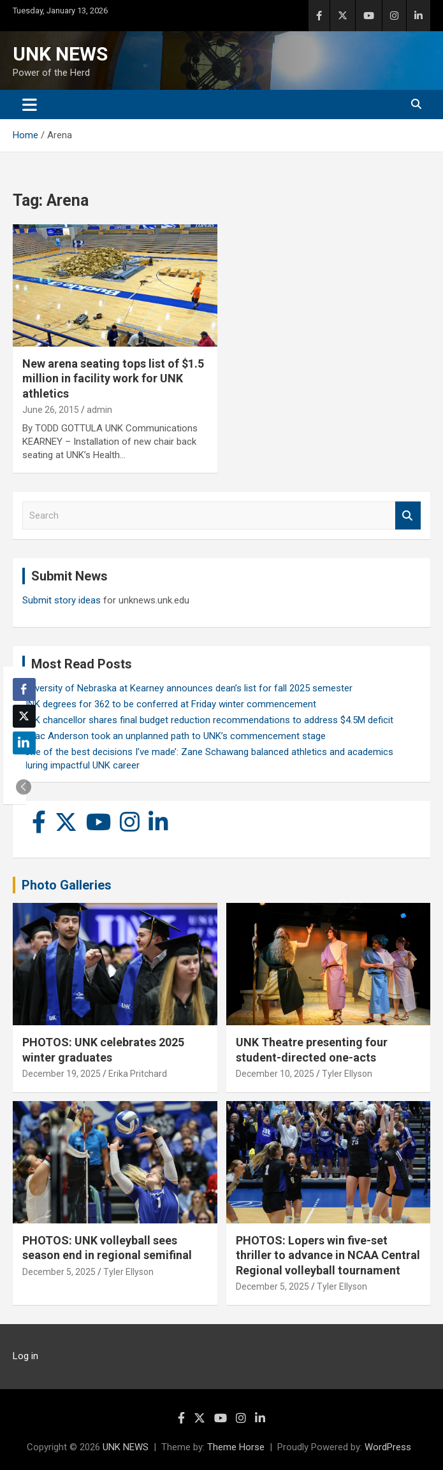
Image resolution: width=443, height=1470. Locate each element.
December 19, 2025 (61, 1074)
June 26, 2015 (50, 410)
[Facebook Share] (24, 689)
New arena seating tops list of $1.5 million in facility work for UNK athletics (113, 378)
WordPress (388, 1447)
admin (99, 410)
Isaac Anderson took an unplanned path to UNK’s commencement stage (174, 736)
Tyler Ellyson (347, 1074)
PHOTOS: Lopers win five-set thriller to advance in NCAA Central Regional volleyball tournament (328, 1255)
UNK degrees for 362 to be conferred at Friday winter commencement (169, 704)
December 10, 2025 (275, 1074)
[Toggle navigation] (30, 104)
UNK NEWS (60, 54)
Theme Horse (236, 1447)
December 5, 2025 (59, 1272)
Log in (25, 1356)
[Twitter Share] (24, 716)
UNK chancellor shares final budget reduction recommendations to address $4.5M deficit (207, 720)
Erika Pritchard (137, 1074)
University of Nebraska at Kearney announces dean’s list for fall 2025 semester (187, 688)
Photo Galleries (67, 885)
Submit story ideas (61, 600)
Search (408, 515)
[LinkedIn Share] (24, 742)
